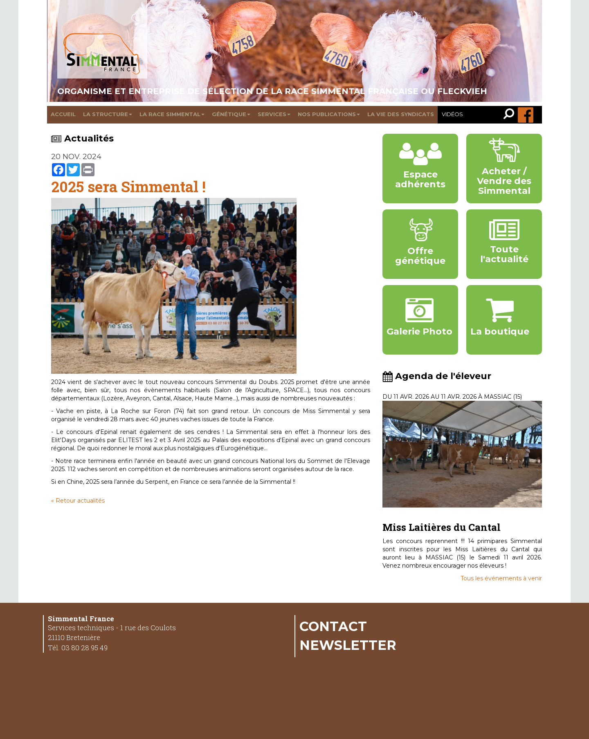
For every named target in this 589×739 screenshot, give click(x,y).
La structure (107, 114)
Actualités (82, 138)
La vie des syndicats (400, 114)
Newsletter (347, 645)
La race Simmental (172, 114)
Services (274, 114)
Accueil (63, 114)
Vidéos (452, 114)
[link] (511, 115)
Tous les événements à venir (501, 578)
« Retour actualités (78, 500)
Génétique (231, 114)
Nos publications (329, 114)
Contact (333, 626)
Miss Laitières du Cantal (441, 527)
